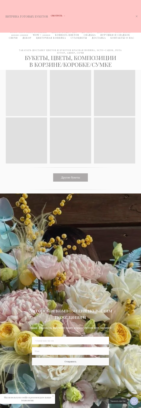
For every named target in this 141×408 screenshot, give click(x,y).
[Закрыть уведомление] (53, 396)
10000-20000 (19, 34)
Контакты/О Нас (122, 37)
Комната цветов (67, 34)
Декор (26, 37)
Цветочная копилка (51, 37)
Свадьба (90, 34)
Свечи (13, 37)
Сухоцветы (79, 37)
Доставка (99, 37)
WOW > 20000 (41, 34)
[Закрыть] (136, 16)
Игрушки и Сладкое (115, 34)
